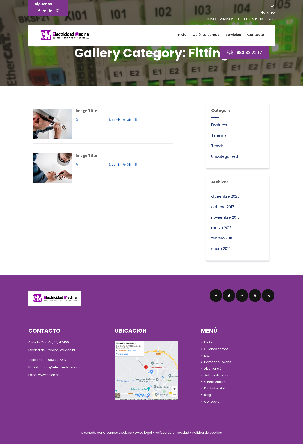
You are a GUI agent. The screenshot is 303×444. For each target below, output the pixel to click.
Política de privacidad (172, 432)
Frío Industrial (214, 388)
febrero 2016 (222, 238)
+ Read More (182, 139)
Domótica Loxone (217, 362)
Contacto (255, 34)
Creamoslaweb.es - (119, 432)
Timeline (219, 135)
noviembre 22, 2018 (92, 120)
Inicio (181, 34)
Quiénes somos (206, 34)
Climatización (215, 382)
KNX (207, 355)
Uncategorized (224, 156)
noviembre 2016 (225, 217)
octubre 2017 (222, 206)
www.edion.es (49, 375)
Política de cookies (207, 432)
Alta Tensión (213, 368)
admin (116, 120)
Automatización (216, 375)
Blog (207, 395)
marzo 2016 (221, 227)
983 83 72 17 (57, 359)
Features (219, 124)
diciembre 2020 (225, 196)
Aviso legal (143, 432)
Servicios (233, 34)
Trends (217, 145)
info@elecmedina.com (62, 367)
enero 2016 (221, 248)
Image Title (86, 110)
